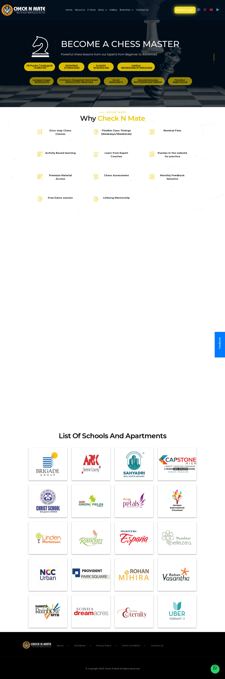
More (101, 9)
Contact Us (142, 9)
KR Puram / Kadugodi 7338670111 (95, 67)
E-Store (92, 9)
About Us (80, 9)
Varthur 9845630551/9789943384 (118, 67)
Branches (125, 9)
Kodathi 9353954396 (110, 67)
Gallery (113, 9)
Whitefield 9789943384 (102, 67)
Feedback (221, 344)
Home (69, 9)
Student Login (185, 10)
